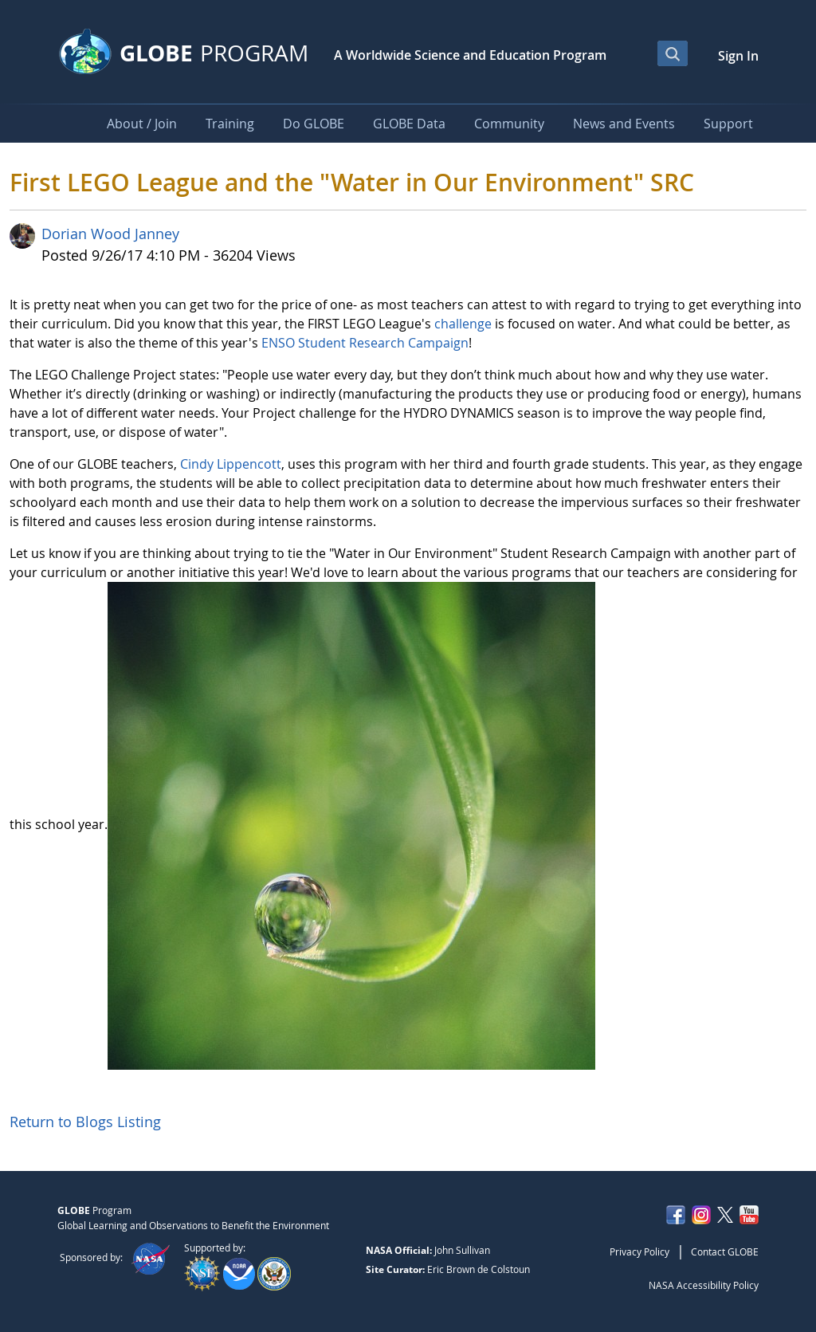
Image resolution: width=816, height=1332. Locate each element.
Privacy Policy (639, 1251)
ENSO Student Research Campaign (365, 343)
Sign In (738, 56)
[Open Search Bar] (672, 53)
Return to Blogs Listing (85, 1121)
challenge (463, 323)
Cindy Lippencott (230, 464)
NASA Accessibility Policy (704, 1285)
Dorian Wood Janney (110, 233)
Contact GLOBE (725, 1251)
